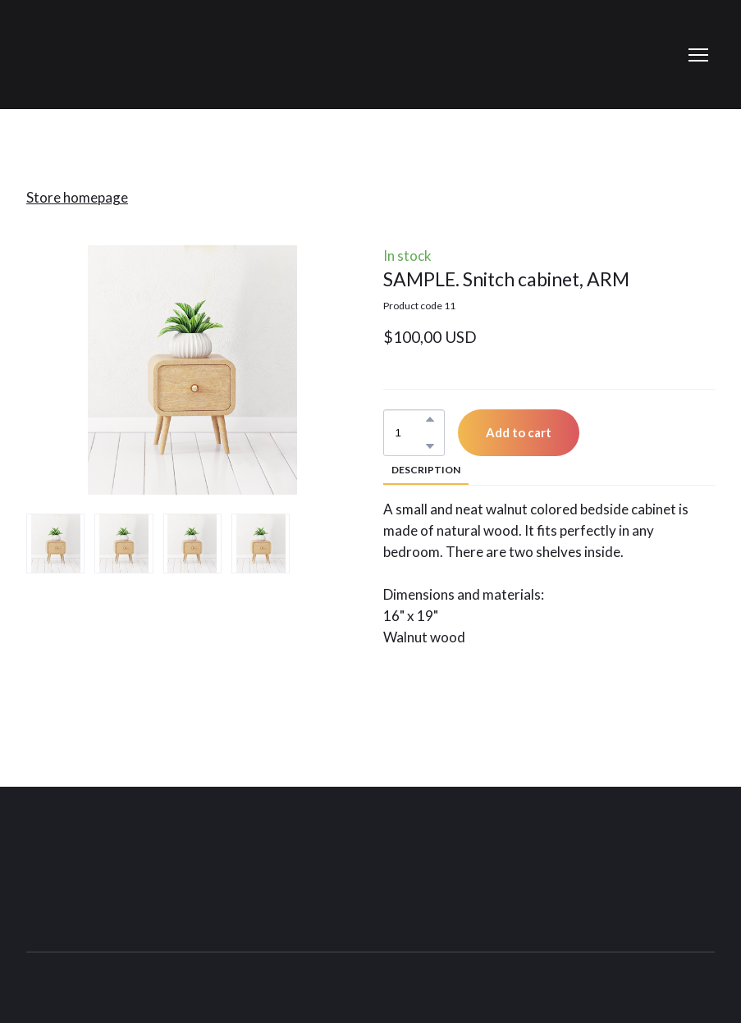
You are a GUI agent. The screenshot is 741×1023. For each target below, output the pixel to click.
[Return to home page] (85, 863)
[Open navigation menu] (698, 55)
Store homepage (77, 197)
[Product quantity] (410, 433)
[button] (430, 419)
